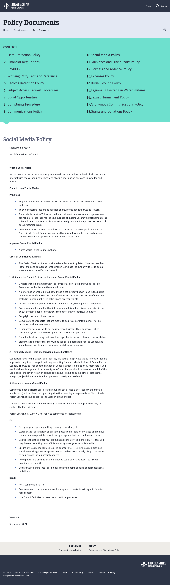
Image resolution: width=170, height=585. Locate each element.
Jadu (27, 576)
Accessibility (77, 572)
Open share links (165, 29)
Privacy (111, 572)
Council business (21, 30)
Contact (90, 572)
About (65, 572)
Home (6, 30)
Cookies (101, 572)
